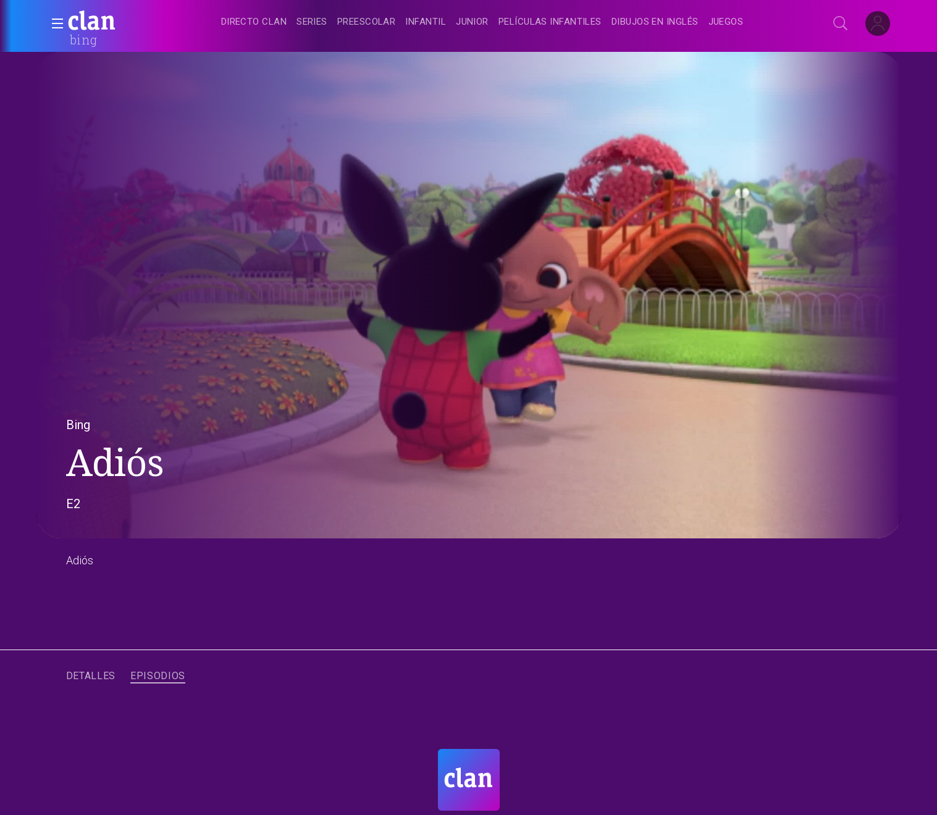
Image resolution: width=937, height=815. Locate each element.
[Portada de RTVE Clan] (469, 780)
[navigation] (482, 22)
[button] (53, 23)
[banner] (121, 22)
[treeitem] (254, 22)
